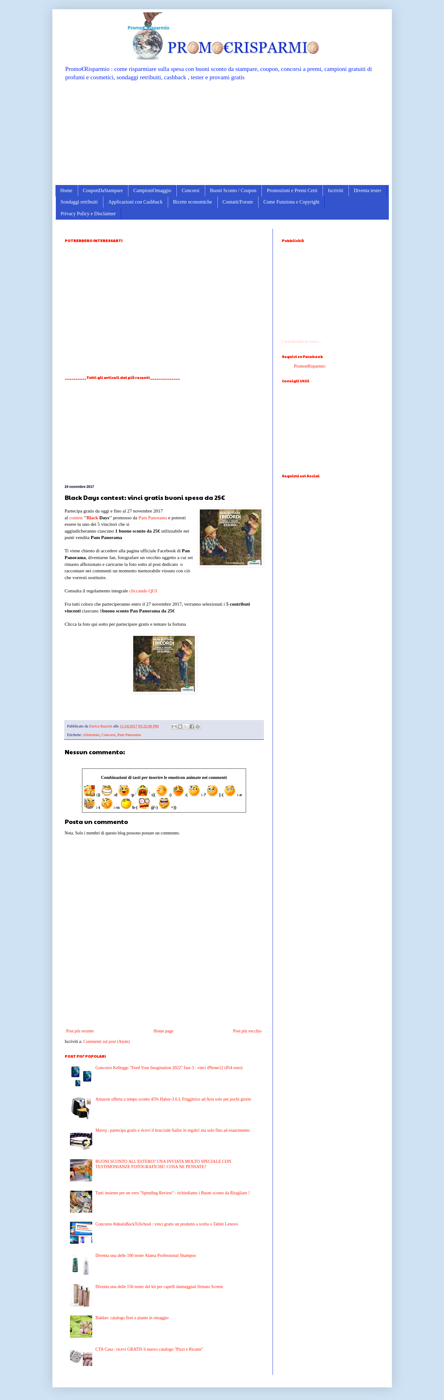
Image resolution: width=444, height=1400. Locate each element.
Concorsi (190, 190)
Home (66, 190)
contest (76, 517)
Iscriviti (335, 190)
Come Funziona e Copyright (291, 201)
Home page (163, 1031)
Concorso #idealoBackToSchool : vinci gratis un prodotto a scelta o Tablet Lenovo (167, 1224)
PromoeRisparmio (310, 366)
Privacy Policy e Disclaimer (88, 213)
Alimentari (91, 735)
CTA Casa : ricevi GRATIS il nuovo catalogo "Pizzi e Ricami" (149, 1349)
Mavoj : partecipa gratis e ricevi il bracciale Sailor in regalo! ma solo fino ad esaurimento (173, 1130)
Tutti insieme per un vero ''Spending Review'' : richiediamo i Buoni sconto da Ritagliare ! (173, 1193)
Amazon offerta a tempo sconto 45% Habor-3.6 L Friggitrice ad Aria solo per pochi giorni (173, 1099)
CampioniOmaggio (152, 190)
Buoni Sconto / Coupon (233, 190)
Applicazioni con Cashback (135, 201)
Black (92, 517)
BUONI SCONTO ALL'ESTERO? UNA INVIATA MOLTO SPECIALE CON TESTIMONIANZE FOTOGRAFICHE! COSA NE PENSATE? (163, 1164)
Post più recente (80, 1031)
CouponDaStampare (103, 190)
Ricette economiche (192, 201)
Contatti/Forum (238, 201)
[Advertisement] (222, 132)
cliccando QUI (143, 590)
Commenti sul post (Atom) (106, 1041)
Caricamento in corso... (302, 341)
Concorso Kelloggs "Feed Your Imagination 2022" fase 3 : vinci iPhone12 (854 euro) (169, 1067)
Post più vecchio (247, 1031)
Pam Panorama (152, 517)
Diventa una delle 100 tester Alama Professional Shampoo (146, 1255)
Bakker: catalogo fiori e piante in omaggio (132, 1318)
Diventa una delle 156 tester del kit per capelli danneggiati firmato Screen (159, 1286)
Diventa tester (367, 190)
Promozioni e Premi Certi (292, 190)
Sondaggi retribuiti (79, 201)
